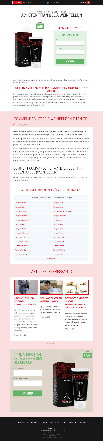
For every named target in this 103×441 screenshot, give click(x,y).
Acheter (70, 61)
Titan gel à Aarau (58, 220)
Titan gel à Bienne (58, 233)
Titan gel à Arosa (58, 224)
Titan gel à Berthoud (59, 237)
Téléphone (58, 48)
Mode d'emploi (54, 422)
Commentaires (32, 422)
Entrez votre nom (18, 368)
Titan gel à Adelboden (59, 216)
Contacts (83, 422)
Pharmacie (21, 422)
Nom (57, 39)
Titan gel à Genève (20, 203)
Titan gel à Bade (58, 228)
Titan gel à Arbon (20, 224)
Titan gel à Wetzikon (21, 254)
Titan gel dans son (58, 241)
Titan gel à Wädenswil (21, 246)
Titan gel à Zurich (58, 203)
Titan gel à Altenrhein (21, 216)
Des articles (73, 422)
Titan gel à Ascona (20, 228)
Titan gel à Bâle (19, 207)
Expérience (43, 422)
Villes (64, 422)
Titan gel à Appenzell (21, 220)
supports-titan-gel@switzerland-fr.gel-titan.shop (51, 431)
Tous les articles (52, 343)
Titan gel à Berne (58, 207)
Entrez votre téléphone (20, 379)
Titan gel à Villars (58, 254)
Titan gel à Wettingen (59, 250)
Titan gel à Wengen (59, 246)
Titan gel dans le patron (22, 241)
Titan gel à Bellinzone (21, 233)
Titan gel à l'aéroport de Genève (62, 211)
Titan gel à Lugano (20, 211)
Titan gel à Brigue (20, 237)
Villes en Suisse (51, 259)
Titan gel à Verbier (20, 250)
